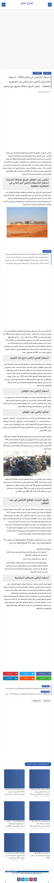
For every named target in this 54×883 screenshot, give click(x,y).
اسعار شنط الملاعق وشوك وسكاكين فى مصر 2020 (40, 855)
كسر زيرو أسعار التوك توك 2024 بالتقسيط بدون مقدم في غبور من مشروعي (14, 792)
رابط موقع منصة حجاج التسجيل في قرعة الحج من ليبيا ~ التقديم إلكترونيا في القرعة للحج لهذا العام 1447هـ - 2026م (26, 257)
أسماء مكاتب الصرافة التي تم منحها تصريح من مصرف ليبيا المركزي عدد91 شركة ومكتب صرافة (26, 263)
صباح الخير (27, 3)
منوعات (37, 73)
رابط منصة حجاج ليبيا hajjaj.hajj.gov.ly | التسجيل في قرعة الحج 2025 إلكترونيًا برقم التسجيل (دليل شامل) (26, 260)
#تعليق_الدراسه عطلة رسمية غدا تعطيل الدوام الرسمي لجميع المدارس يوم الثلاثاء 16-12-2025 (26, 254)
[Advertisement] (27, 40)
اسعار (47, 73)
